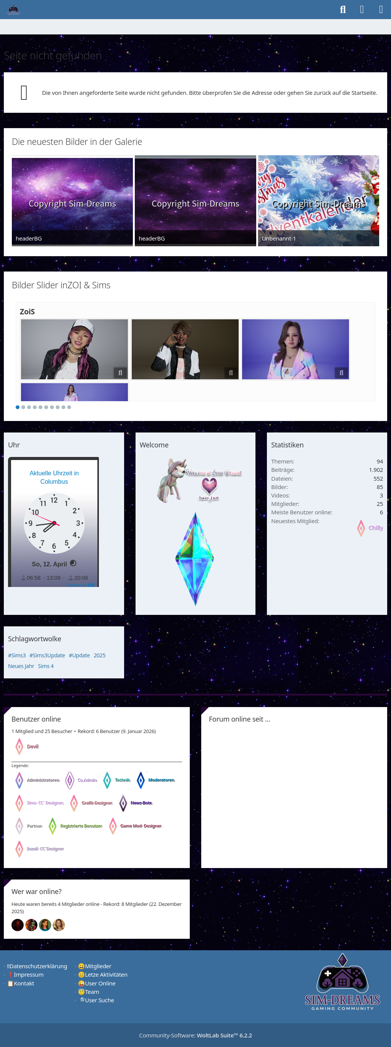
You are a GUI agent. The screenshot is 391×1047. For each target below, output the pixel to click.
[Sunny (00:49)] (62, 925)
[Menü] (381, 9)
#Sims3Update (47, 655)
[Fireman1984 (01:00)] (34, 925)
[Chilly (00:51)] (48, 925)
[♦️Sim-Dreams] (13, 9)
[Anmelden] (362, 9)
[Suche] (343, 9)
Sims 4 (46, 666)
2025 (99, 655)
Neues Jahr (21, 666)
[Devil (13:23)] (20, 925)
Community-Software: (195, 1035)
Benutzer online (36, 718)
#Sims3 (17, 655)
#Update (79, 655)
